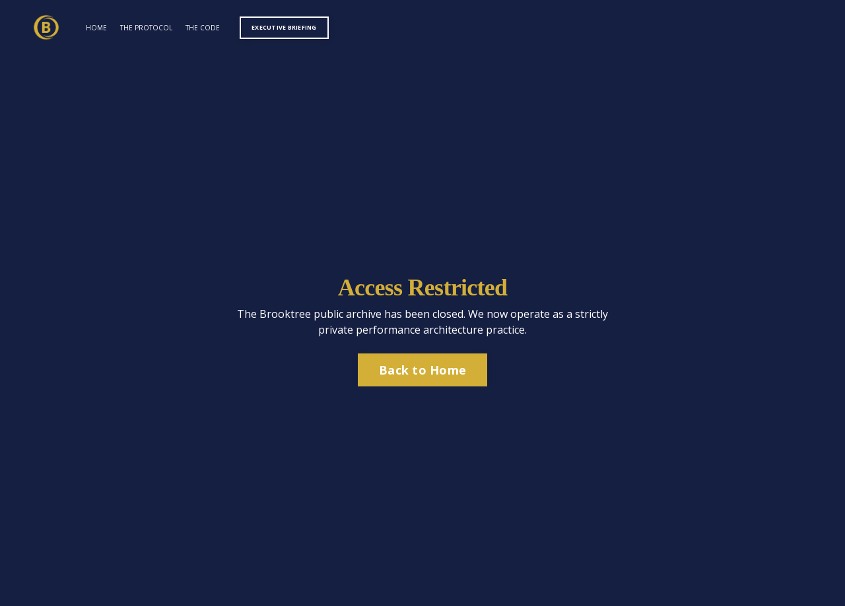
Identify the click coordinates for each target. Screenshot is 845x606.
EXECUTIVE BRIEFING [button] (284, 27)
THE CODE (203, 27)
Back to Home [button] (422, 370)
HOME (96, 27)
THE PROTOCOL (146, 27)
